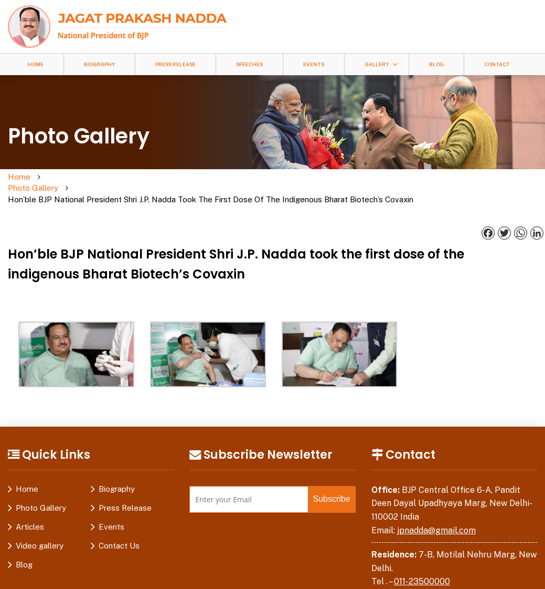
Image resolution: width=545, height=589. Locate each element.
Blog (436, 64)
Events (313, 64)
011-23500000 (422, 560)
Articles (30, 504)
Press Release (175, 64)
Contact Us (119, 523)
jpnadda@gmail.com (436, 508)
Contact (497, 64)
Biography (99, 64)
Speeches (249, 64)
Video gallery (39, 523)
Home (36, 64)
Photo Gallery (71, 177)
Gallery (377, 64)
